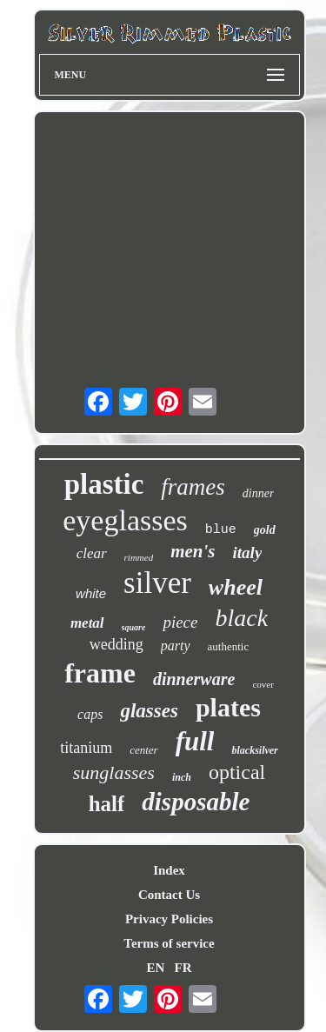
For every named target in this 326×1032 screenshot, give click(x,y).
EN (155, 968)
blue (220, 530)
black (241, 617)
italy (248, 552)
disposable (195, 802)
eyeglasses (125, 520)
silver (157, 583)
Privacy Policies (169, 919)
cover (262, 684)
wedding (116, 644)
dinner (259, 493)
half (107, 804)
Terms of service (168, 943)
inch (181, 777)
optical (237, 772)
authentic (228, 646)
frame (100, 673)
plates (228, 707)
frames (193, 487)
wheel (236, 587)
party (175, 645)
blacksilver (254, 750)
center (143, 749)
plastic (104, 484)
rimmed (139, 557)
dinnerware (194, 679)
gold (265, 529)
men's (192, 551)
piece (180, 622)
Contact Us (169, 895)
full (195, 741)
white (91, 593)
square (134, 627)
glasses (148, 711)
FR (183, 968)
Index (169, 870)
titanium (86, 747)
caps (90, 714)
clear (92, 553)
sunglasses (114, 772)
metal (87, 623)
